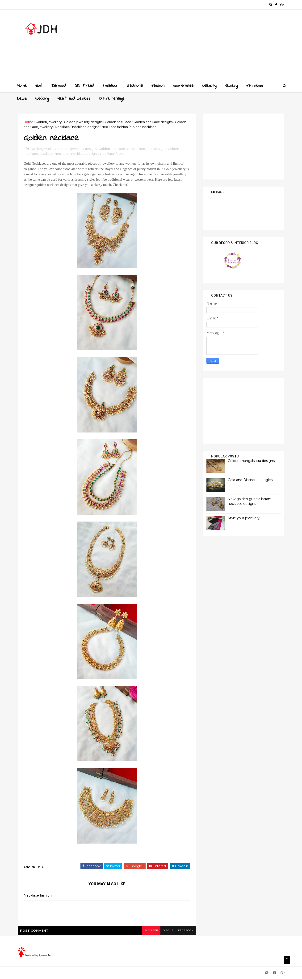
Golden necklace (118, 122)
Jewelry (231, 86)
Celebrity (209, 86)
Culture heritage (112, 99)
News (22, 99)
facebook (185, 930)
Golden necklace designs (153, 122)
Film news (254, 86)
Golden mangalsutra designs (251, 461)
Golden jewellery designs (83, 122)
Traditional (134, 86)
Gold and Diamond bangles (250, 480)
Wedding (42, 99)
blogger (151, 930)
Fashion (157, 86)
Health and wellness (73, 99)
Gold (38, 86)
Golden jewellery (49, 122)
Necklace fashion (114, 127)
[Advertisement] (198, 46)
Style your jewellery (244, 518)
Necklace (62, 127)
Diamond (58, 86)
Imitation (110, 86)
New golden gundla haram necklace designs (250, 501)
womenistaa (183, 86)
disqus (168, 930)
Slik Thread (84, 86)
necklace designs (85, 127)
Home (22, 86)
